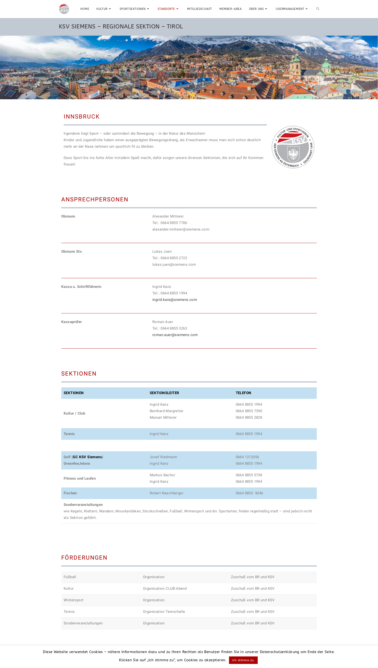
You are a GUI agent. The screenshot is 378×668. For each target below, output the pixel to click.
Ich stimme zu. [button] (243, 660)
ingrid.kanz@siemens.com (174, 300)
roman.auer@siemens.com (175, 335)
